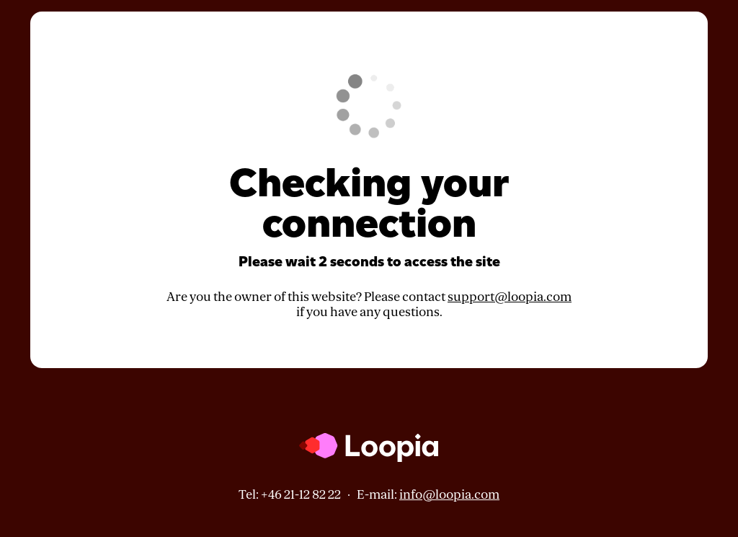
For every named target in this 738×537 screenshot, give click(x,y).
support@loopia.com (510, 297)
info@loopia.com (449, 494)
